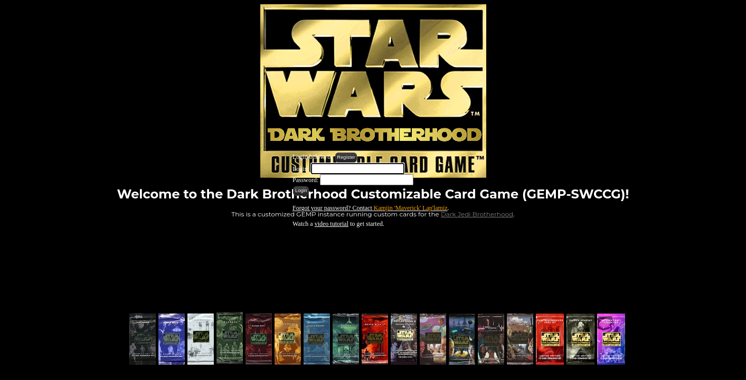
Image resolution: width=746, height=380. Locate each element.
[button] (346, 158)
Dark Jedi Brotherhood (477, 214)
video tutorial (331, 223)
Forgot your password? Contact (370, 208)
